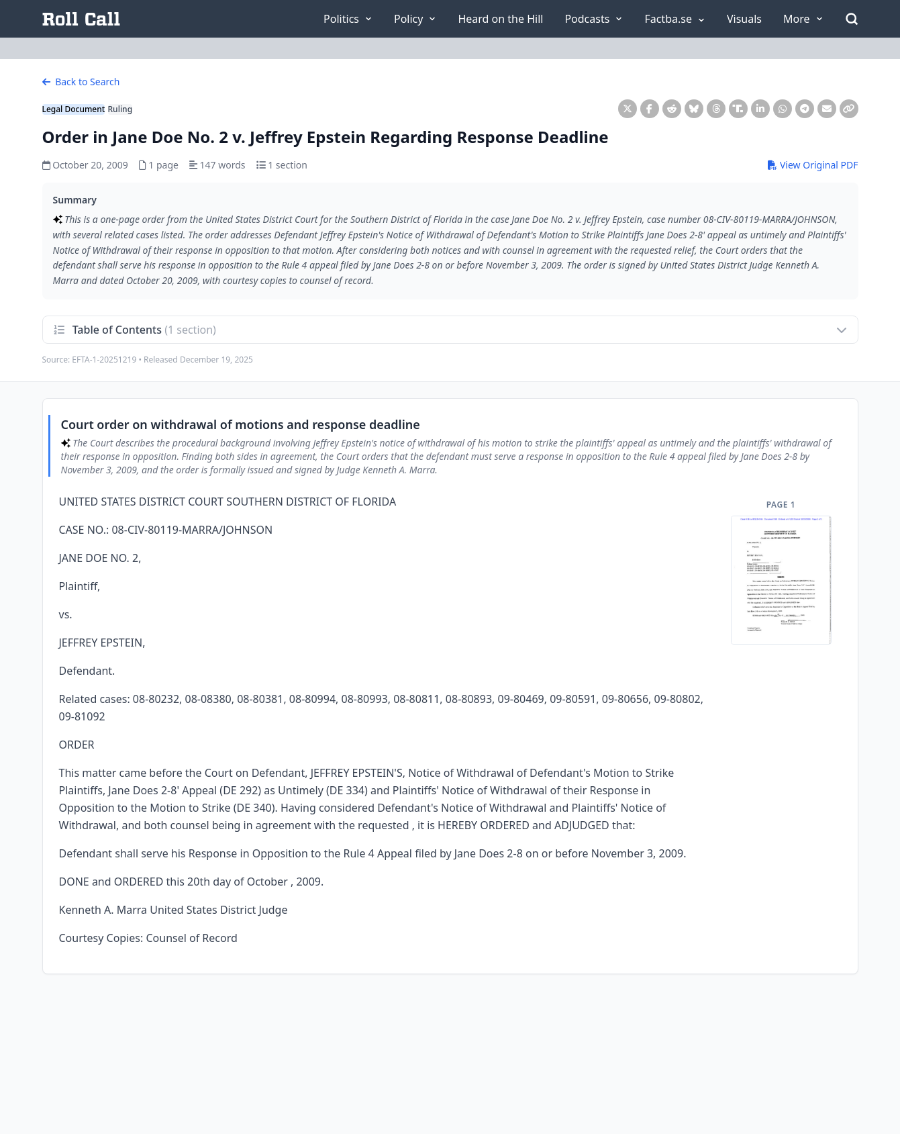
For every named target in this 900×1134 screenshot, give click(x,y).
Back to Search (81, 81)
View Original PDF (813, 164)
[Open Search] (851, 19)
